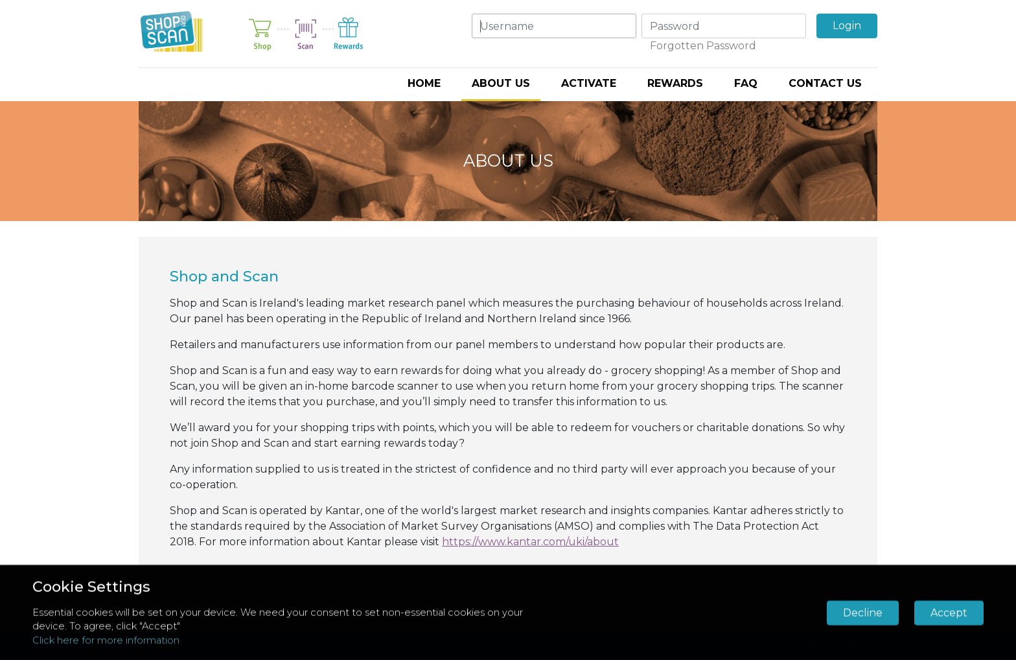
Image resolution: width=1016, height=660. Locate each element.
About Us (501, 83)
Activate (588, 83)
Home (424, 83)
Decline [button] (863, 612)
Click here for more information (105, 640)
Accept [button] (948, 612)
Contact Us (825, 83)
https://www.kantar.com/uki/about (530, 542)
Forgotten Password (703, 46)
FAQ (745, 83)
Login (847, 25)
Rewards (675, 83)
